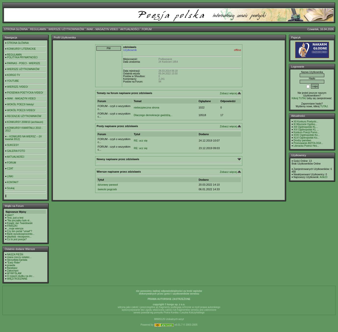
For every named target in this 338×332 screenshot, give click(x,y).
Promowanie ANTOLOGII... (308, 143)
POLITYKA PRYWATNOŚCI (22, 57)
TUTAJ (323, 106)
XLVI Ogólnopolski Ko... (306, 137)
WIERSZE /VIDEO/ (17, 86)
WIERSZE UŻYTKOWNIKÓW (66, 29)
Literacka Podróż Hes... (306, 145)
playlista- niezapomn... (19, 236)
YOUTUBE (13, 81)
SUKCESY (13, 145)
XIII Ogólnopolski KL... (306, 127)
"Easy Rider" (14, 262)
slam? (10, 215)
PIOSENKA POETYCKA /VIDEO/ (25, 92)
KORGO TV (13, 75)
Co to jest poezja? (17, 239)
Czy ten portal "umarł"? (19, 231)
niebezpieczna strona (146, 107)
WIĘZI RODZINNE (17, 278)
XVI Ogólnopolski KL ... (306, 129)
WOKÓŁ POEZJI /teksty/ (20, 104)
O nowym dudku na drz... (20, 276)
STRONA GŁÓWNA (16, 29)
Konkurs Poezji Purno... (306, 132)
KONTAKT (12, 182)
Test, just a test (15, 217)
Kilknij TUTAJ (299, 98)
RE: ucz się (141, 140)
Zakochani (12, 270)
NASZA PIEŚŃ (15, 254)
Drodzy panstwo (302, 140)
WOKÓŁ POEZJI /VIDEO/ (21, 110)
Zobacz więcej (228, 93)
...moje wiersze (15, 228)
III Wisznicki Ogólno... (305, 124)
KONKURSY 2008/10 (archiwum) (25, 122)
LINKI (10, 176)
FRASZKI (12, 226)
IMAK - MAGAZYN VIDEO (102, 29)
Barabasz (12, 268)
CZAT (10, 168)
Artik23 (323, 177)
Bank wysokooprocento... (21, 234)
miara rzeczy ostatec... (19, 257)
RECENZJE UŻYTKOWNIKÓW (24, 116)
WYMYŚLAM (14, 273)
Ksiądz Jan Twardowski (20, 223)
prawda (11, 265)
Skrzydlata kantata (17, 260)
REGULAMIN (38, 29)
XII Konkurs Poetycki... (306, 121)
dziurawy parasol (108, 184)
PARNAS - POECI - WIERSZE (23, 63)
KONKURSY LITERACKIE (21, 48)
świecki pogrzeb (107, 189)
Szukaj (10, 188)
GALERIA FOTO (16, 151)
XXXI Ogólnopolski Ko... (307, 135)
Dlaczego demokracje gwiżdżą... (153, 115)
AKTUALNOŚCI (129, 29)
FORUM (147, 29)
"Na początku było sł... (19, 220)
